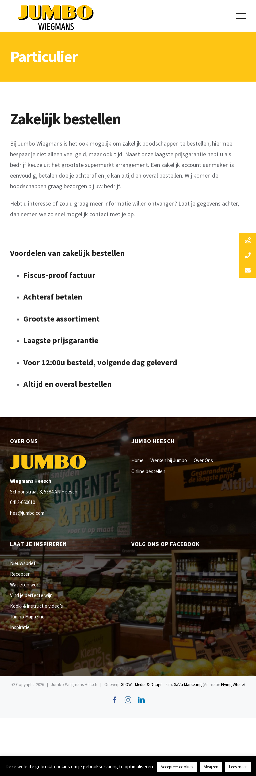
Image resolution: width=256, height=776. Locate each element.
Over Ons (203, 460)
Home (137, 460)
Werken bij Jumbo (168, 460)
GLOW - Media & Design (142, 684)
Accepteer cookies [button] (177, 767)
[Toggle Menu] (241, 16)
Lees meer (238, 767)
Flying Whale (232, 684)
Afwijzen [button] (211, 767)
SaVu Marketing (188, 684)
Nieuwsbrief (23, 563)
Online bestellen (148, 471)
